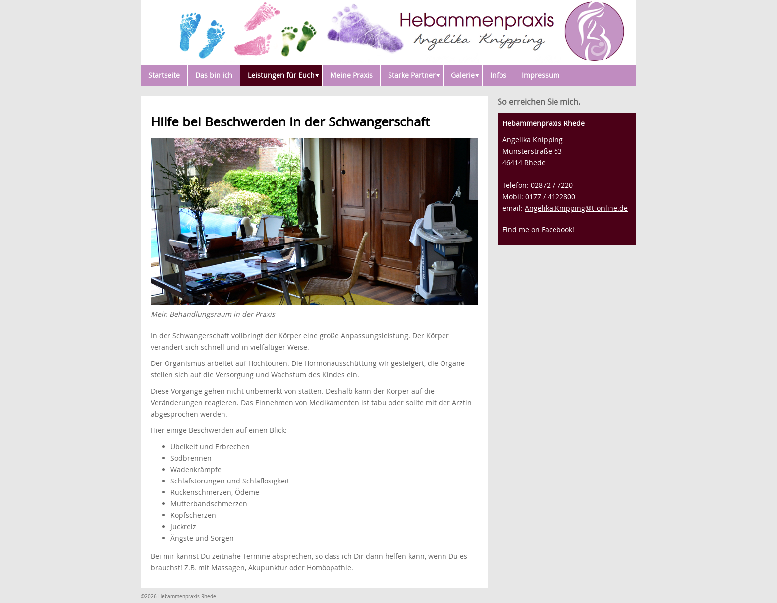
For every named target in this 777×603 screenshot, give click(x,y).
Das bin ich (213, 75)
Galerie (465, 75)
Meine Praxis (351, 75)
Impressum (540, 75)
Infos (498, 75)
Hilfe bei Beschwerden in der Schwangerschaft (290, 121)
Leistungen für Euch (283, 75)
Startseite (164, 75)
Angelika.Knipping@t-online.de (576, 208)
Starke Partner (414, 75)
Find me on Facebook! (538, 229)
